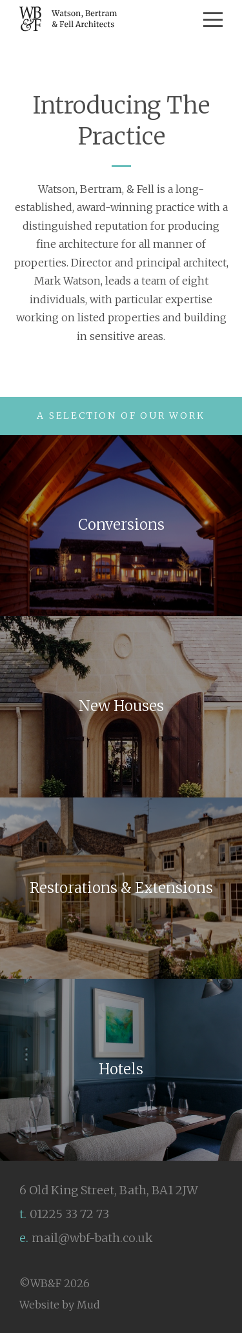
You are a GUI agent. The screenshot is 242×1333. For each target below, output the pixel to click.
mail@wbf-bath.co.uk (92, 1237)
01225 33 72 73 (69, 1214)
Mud (88, 1304)
